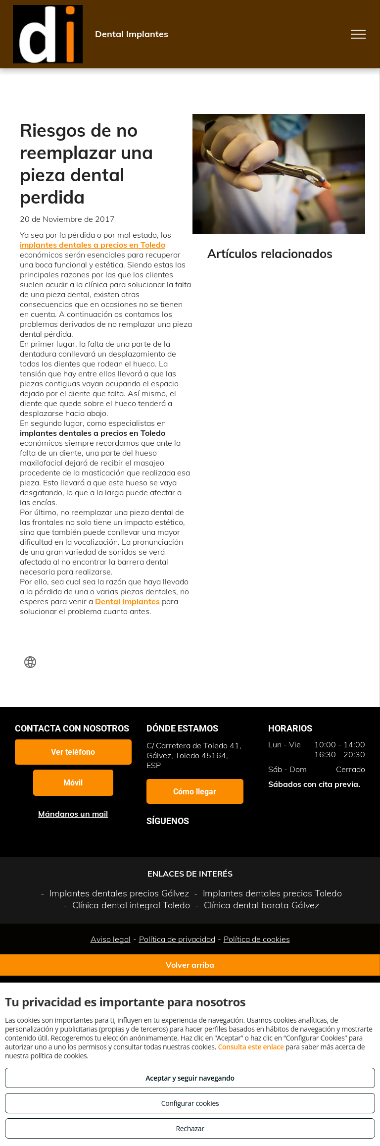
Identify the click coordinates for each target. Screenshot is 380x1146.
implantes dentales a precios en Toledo (92, 245)
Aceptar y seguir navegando (189, 1078)
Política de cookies (257, 939)
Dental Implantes (127, 601)
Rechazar (190, 1128)
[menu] (358, 34)
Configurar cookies (190, 1103)
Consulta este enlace (251, 1046)
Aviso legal (111, 939)
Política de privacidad (177, 939)
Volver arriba (190, 965)
